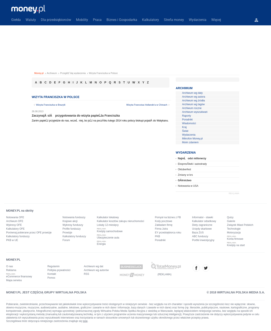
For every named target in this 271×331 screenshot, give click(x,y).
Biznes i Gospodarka (121, 20)
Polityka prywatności (59, 270)
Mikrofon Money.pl (192, 138)
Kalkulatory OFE (15, 228)
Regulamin (53, 266)
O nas (9, 266)
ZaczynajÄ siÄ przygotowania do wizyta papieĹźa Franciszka (76, 115)
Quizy (230, 217)
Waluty (31, 20)
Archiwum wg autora (193, 96)
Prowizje (67, 232)
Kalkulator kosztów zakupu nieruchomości (120, 221)
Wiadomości (189, 123)
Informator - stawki (202, 217)
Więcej (216, 20)
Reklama (11, 270)
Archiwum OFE (14, 221)
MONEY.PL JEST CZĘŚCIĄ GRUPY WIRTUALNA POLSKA (46, 292)
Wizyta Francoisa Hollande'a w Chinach (146, 105)
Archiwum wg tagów (193, 104)
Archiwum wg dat (93, 266)
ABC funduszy (200, 236)
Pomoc (51, 277)
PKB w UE (12, 240)
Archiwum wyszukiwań (194, 111)
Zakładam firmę (164, 224)
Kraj (184, 127)
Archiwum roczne (192, 108)
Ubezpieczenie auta (108, 237)
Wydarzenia (197, 20)
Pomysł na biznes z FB (168, 217)
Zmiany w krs (185, 174)
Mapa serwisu (14, 280)
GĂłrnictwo (184, 180)
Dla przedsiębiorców (56, 20)
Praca (97, 20)
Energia (101, 243)
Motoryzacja (234, 232)
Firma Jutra (161, 228)
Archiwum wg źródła (193, 100)
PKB (157, 236)
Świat (185, 130)
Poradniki (187, 119)
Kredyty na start (236, 245)
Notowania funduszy (73, 217)
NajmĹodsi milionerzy (192, 158)
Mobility (82, 20)
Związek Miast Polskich (240, 224)
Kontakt (51, 273)
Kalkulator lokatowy (108, 217)
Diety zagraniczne (202, 224)
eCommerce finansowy (19, 276)
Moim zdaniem (190, 142)
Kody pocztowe (163, 221)
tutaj (85, 321)
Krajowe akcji (69, 221)
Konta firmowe (235, 238)
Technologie (234, 228)
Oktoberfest (184, 169)
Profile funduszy (71, 228)
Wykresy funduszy (72, 224)
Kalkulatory (150, 20)
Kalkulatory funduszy (18, 236)
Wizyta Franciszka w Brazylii (50, 105)
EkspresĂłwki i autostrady (192, 163)
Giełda (16, 20)
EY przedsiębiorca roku (168, 232)
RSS (86, 273)
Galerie (231, 221)
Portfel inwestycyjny (203, 240)
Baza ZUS (198, 232)
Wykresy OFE (14, 224)
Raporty (186, 115)
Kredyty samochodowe (110, 231)
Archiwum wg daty (192, 92)
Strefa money (174, 20)
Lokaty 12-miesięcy (108, 224)
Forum (66, 240)
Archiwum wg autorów (96, 270)
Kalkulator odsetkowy (204, 221)
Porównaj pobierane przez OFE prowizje (29, 232)
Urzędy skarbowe (202, 228)
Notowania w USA (188, 185)
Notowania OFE (15, 217)
